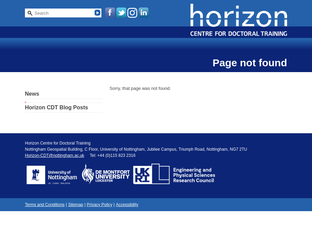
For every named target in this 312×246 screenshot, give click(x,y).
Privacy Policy (99, 204)
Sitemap (75, 204)
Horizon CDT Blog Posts (56, 107)
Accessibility (127, 204)
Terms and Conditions (45, 204)
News (32, 94)
